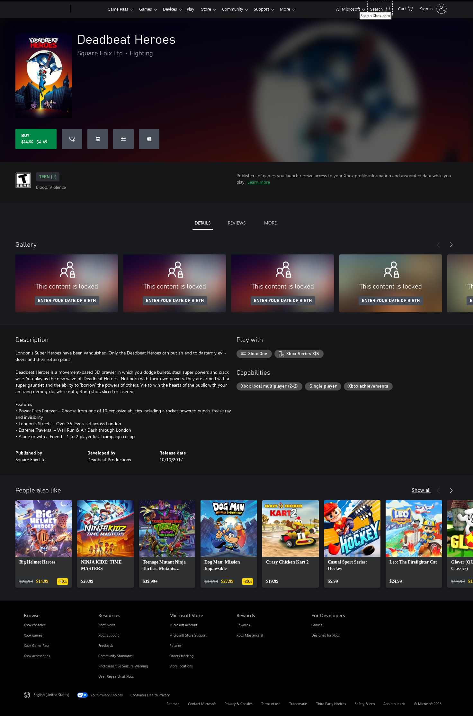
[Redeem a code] (149, 139)
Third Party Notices (331, 704)
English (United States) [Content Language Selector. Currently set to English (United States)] (51, 695)
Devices (172, 9)
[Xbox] (88, 9)
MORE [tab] (270, 223)
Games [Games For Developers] (316, 625)
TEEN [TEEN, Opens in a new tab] (47, 176)
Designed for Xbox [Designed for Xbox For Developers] (325, 635)
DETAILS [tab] (202, 223)
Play (194, 9)
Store (211, 9)
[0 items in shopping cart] (405, 8)
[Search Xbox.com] (380, 8)
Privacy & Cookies (239, 704)
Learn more (258, 182)
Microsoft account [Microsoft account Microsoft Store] (183, 625)
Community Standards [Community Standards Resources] (115, 656)
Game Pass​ (118, 9)
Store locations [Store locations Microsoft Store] (181, 666)
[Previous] (438, 244)
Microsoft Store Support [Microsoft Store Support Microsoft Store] (188, 635)
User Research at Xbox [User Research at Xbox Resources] (116, 676)
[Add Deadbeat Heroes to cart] (97, 139)
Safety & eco (365, 704)
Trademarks (298, 704)
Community (238, 9)
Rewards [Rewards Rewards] (243, 625)
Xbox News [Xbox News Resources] (106, 625)
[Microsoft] (46, 9)
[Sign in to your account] (432, 8)
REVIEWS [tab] (236, 223)
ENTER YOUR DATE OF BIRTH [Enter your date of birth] (67, 300)
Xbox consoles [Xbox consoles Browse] (35, 625)
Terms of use (271, 704)
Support (269, 9)
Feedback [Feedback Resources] (105, 645)
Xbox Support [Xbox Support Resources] (108, 635)
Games (146, 9)
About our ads (394, 704)
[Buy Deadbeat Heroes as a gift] (123, 139)
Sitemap (172, 704)
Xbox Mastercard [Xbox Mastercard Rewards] (249, 635)
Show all (421, 489)
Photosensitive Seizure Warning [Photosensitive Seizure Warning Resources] (123, 666)
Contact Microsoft (202, 704)
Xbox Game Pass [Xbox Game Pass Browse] (36, 645)
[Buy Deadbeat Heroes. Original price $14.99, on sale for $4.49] (36, 139)
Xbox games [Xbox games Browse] (33, 635)
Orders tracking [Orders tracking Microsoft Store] (181, 656)
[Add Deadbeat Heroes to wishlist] (72, 139)
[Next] (451, 244)
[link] (43, 544)
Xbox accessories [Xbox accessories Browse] (37, 656)
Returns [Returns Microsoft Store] (175, 645)
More (294, 9)
